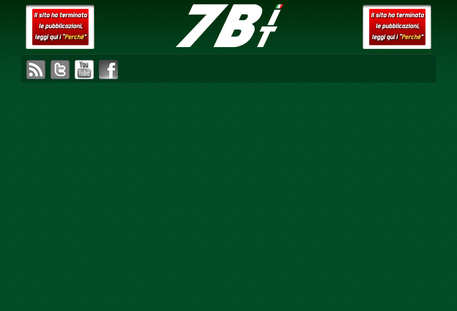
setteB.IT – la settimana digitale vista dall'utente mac (228, 26)
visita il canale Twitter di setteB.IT (60, 69)
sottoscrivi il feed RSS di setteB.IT (35, 69)
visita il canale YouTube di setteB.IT (84, 69)
